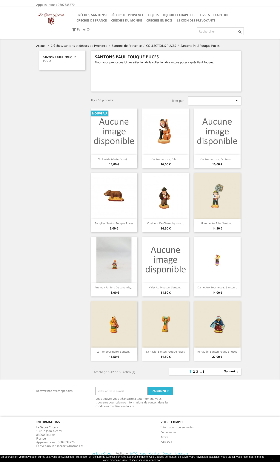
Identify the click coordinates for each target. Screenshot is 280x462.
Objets (153, 15)
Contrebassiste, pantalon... (217, 159)
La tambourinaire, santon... (114, 351)
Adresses (166, 442)
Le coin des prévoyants (196, 20)
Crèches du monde (126, 20)
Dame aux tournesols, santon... (217, 287)
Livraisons (181, 453)
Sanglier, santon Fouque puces (114, 223)
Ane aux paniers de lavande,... (114, 287)
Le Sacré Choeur (102, 453)
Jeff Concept (138, 453)
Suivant (232, 371)
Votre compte (172, 422)
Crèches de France (91, 20)
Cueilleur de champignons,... (165, 223)
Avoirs (164, 437)
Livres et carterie (214, 15)
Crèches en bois (159, 20)
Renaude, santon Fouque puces (217, 351)
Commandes (168, 432)
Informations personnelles (177, 427)
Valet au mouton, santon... (165, 287)
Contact (167, 453)
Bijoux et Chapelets (179, 15)
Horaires (154, 453)
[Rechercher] (220, 31)
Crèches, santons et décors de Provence (110, 15)
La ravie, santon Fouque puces (165, 351)
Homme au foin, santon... (217, 223)
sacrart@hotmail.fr (69, 446)
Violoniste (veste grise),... (114, 159)
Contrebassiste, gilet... (165, 159)
